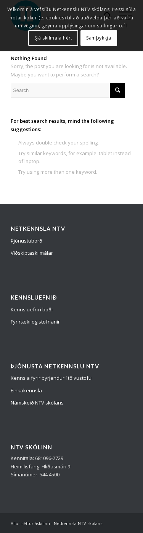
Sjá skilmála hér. (53, 38)
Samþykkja (98, 38)
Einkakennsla (26, 390)
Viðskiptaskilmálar (32, 252)
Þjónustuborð (26, 240)
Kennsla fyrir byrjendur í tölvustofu (51, 377)
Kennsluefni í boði (32, 309)
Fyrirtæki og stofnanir (35, 321)
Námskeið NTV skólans (37, 402)
